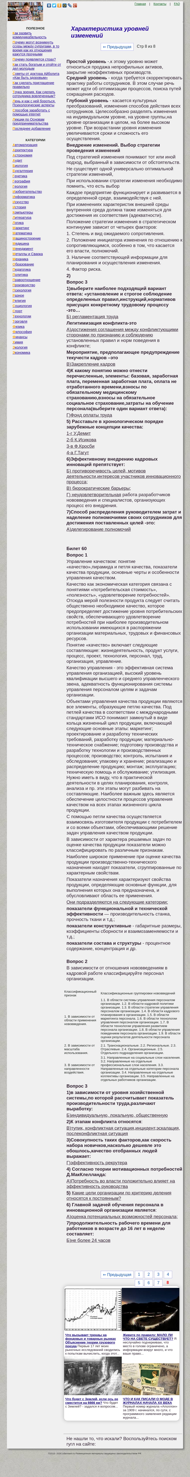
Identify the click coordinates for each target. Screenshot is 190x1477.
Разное (18, 295)
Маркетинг (21, 228)
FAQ (177, 4)
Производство (24, 285)
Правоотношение (26, 280)
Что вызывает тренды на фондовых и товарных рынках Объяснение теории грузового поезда (90, 1340)
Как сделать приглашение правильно (33, 85)
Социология (22, 306)
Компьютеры (23, 212)
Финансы (20, 337)
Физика (18, 327)
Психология (22, 290)
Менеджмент (23, 249)
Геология (20, 186)
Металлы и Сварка (28, 254)
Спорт (17, 311)
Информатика (24, 197)
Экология (20, 347)
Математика (22, 233)
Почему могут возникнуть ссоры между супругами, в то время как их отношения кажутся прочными (36, 48)
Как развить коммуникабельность (30, 35)
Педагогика (22, 269)
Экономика (21, 353)
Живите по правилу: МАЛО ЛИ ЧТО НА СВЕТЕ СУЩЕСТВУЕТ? (148, 1337)
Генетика (20, 176)
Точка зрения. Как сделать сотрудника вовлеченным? (34, 94)
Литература (22, 218)
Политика (20, 275)
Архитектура (23, 150)
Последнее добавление (32, 129)
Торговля (20, 321)
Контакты (160, 4)
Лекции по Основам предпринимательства (30, 121)
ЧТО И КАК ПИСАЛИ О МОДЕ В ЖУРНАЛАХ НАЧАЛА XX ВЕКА (148, 1401)
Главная (140, 4)
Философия (22, 332)
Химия (18, 342)
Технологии (22, 316)
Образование (23, 264)
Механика (20, 259)
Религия (19, 301)
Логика (18, 223)
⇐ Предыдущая (117, 47)
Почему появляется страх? (34, 59)
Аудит (17, 160)
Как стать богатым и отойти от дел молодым (37, 66)
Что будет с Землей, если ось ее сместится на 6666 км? (91, 1401)
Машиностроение (27, 238)
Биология (20, 166)
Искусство (21, 202)
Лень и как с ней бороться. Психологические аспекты (34, 103)
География (21, 181)
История (19, 207)
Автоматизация (25, 145)
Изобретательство (27, 192)
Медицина (21, 244)
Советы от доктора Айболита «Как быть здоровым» (36, 76)
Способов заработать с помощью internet (31, 112)
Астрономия (22, 155)
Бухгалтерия (23, 171)
